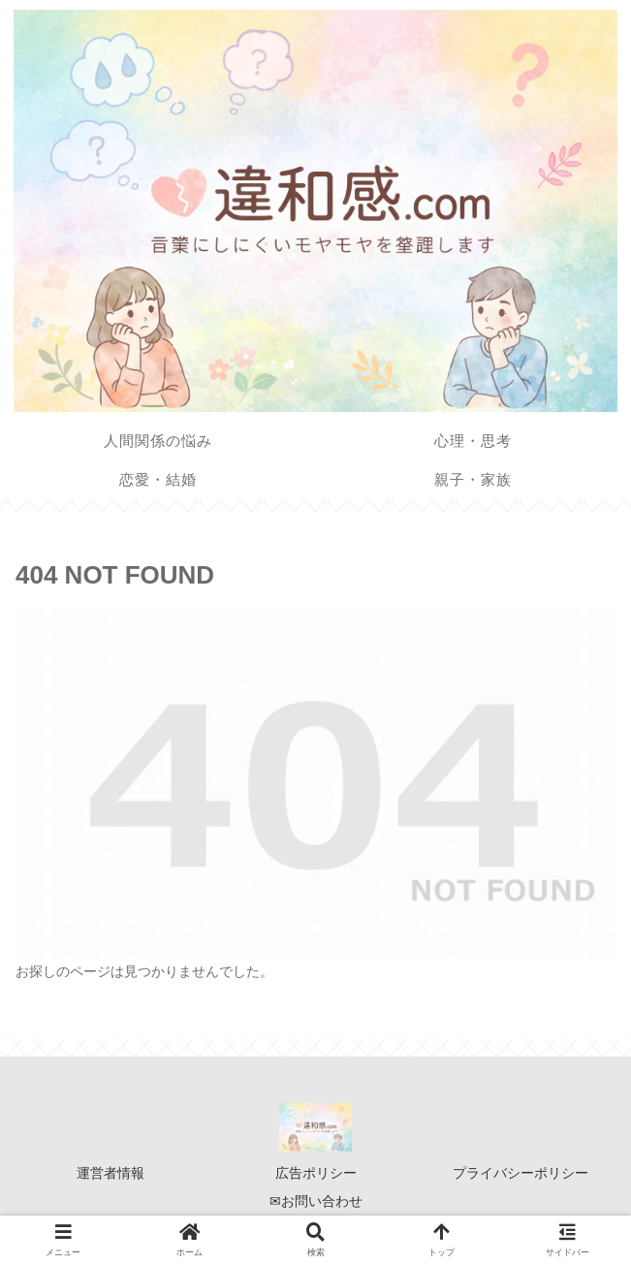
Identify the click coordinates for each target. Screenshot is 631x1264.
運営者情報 (110, 1173)
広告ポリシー (316, 1173)
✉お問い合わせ (316, 1201)
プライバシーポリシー (520, 1173)
